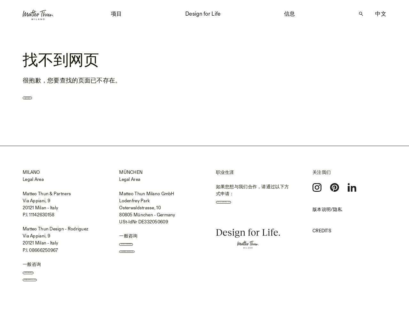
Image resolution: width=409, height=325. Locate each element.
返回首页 (39, 96)
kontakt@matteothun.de (147, 256)
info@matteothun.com (49, 284)
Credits (322, 231)
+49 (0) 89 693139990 (145, 246)
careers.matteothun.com (243, 203)
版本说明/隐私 (327, 210)
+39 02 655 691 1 (43, 274)
